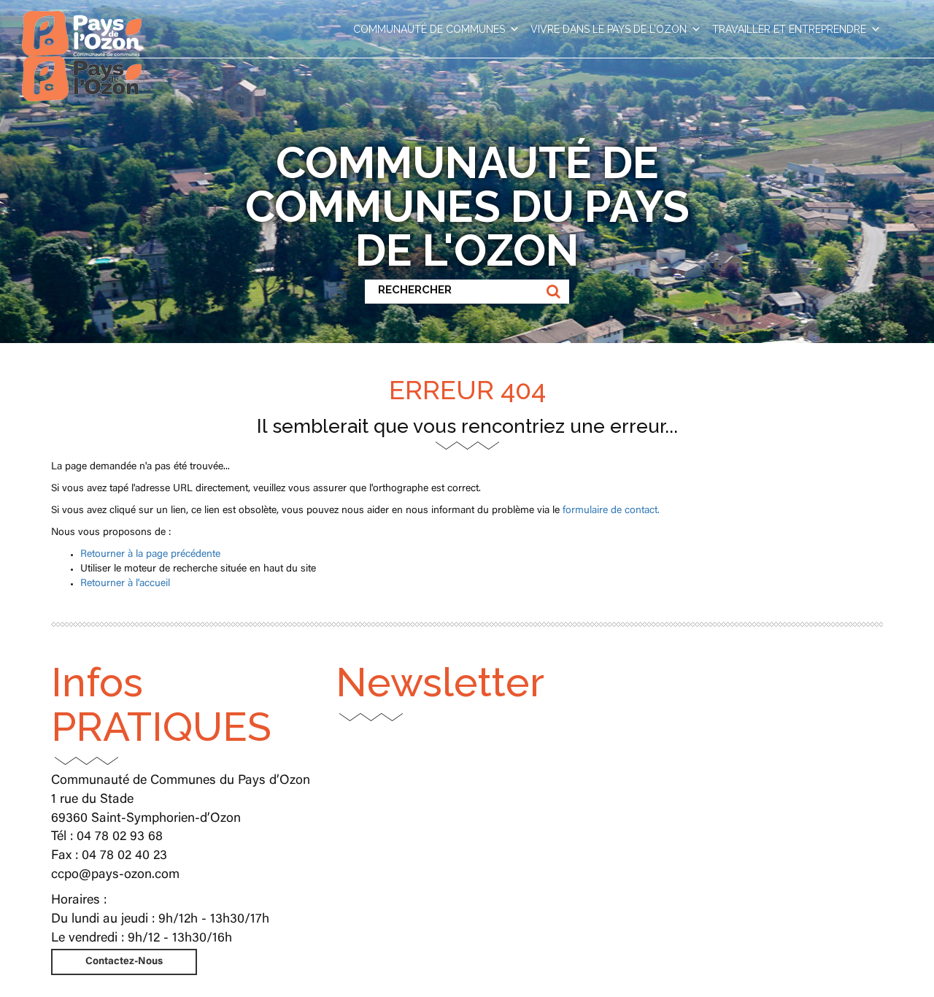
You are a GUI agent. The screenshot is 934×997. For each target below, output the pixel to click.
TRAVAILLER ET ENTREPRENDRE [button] (796, 29)
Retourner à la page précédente (150, 555)
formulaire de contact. (611, 511)
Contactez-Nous (124, 962)
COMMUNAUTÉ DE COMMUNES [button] (436, 29)
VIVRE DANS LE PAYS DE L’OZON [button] (615, 29)
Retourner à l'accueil (125, 584)
